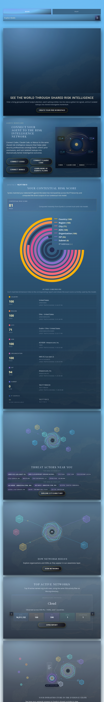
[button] (52, 680)
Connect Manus (17, 170)
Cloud (52, 603)
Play (77, 11)
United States (44, 300)
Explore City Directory (52, 493)
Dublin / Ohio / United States (49, 328)
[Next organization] (93, 614)
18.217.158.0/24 (44, 385)
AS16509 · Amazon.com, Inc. (49, 343)
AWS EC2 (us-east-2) (46, 357)
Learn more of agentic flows (41, 169)
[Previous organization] (11, 614)
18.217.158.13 (44, 399)
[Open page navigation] (97, 18)
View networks (52, 569)
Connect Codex (17, 162)
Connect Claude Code (41, 161)
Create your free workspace (52, 110)
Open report (52, 625)
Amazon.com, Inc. (45, 371)
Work (27, 11)
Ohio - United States (46, 314)
